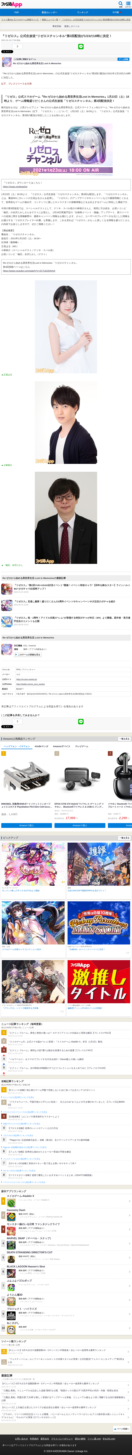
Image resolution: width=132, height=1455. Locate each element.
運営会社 (44, 1438)
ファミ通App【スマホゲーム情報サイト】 (20, 19)
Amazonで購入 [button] (26, 825)
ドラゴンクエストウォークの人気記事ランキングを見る (25, 1112)
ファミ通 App (11, 5)
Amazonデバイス (61, 746)
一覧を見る (124, 739)
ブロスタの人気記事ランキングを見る (18, 1135)
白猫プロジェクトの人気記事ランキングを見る (21, 1124)
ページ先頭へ (123, 1429)
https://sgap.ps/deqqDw (15, 186)
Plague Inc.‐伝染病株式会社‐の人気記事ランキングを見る (25, 1147)
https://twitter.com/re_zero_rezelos (30, 684)
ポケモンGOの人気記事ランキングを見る (19, 1171)
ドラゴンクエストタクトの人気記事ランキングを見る (24, 1182)
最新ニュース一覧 (50, 19)
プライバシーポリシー (62, 1438)
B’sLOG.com (109, 1438)
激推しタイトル (72, 26)
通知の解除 (80, 1438)
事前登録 (56, 26)
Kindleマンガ (41, 746)
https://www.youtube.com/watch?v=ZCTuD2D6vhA (29, 270)
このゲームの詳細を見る (29, 654)
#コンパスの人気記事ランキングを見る (18, 1097)
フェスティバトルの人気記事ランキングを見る (21, 1159)
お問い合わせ (21, 1438)
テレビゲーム (81, 746)
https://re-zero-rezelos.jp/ (26, 679)
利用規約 (34, 1438)
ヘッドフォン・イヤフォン (17, 746)
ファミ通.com (94, 1438)
